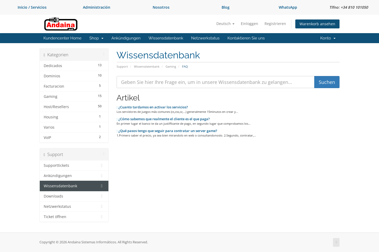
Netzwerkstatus (205, 38)
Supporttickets (74, 165)
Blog (226, 7)
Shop (96, 38)
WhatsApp (288, 7)
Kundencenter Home (62, 38)
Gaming (171, 66)
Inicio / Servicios (32, 7)
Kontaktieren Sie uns (246, 38)
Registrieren (275, 23)
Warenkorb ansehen (317, 23)
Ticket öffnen (74, 217)
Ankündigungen (126, 38)
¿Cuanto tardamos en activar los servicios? (152, 107)
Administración (96, 7)
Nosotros (161, 7)
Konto (328, 38)
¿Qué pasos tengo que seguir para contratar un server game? (167, 130)
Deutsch (225, 23)
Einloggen (249, 23)
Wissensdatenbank (165, 38)
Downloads (74, 196)
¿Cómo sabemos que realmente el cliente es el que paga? (163, 119)
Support (122, 66)
